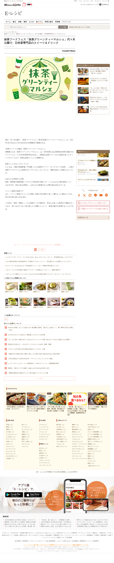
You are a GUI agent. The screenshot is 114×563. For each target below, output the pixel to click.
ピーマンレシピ (10, 449)
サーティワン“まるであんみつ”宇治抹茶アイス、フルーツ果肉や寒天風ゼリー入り (32, 266)
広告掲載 (75, 541)
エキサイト (105, 4)
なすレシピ (9, 444)
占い (92, 1)
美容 (109, 535)
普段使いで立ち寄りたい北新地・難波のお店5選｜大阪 (22, 522)
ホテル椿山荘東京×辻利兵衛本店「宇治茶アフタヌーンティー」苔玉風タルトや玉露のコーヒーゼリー (39, 261)
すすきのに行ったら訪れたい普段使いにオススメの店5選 (26, 335)
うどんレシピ (60, 444)
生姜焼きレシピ (61, 429)
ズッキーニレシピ (44, 434)
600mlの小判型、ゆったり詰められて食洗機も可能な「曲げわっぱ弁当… (99, 71)
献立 (14, 22)
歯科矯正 (104, 535)
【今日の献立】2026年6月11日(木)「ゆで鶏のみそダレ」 (59, 522)
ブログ (88, 533)
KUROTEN (14, 533)
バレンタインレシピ (45, 465)
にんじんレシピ (10, 451)
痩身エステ (60, 537)
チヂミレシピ (76, 451)
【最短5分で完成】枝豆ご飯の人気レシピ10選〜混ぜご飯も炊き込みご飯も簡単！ (34, 354)
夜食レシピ (91, 463)
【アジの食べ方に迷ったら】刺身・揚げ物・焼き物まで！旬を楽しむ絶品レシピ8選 (31, 526)
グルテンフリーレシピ (94, 451)
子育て (75, 1)
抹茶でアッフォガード (53, 303)
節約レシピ (91, 453)
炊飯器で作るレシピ (94, 439)
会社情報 (18, 541)
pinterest (106, 195)
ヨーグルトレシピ (27, 429)
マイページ (66, 22)
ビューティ (87, 1)
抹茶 (6, 319)
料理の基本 (49, 22)
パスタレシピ (76, 439)
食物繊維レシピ (92, 449)
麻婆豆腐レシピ (76, 429)
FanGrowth (39, 533)
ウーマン (68, 535)
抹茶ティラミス (25, 287)
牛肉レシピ (9, 424)
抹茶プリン (67, 303)
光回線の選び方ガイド (27, 533)
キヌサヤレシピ (43, 437)
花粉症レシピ (43, 453)
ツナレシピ (25, 446)
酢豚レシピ (75, 424)
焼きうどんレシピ (61, 446)
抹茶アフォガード (53, 287)
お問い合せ (66, 541)
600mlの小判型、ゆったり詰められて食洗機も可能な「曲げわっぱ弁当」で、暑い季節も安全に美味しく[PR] (41, 329)
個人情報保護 (50, 541)
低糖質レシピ (92, 444)
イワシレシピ (43, 432)
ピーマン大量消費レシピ (95, 434)
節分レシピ (42, 450)
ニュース (82, 535)
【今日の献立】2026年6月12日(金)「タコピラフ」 (20, 520)
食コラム (39, 22)
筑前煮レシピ (60, 434)
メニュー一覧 (105, 1)
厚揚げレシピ (26, 434)
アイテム (82, 533)
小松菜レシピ (10, 458)
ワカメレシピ (26, 444)
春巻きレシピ (76, 432)
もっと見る (39, 378)
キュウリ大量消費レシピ (95, 437)
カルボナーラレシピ (78, 446)
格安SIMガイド (7, 535)
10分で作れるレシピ (94, 427)
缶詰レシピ (91, 429)
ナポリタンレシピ (77, 441)
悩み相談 (49, 535)
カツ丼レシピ (60, 427)
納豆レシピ (25, 439)
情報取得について (85, 541)
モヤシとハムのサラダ (85, 180)
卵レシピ (24, 424)
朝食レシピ (91, 458)
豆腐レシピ (25, 432)
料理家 (57, 22)
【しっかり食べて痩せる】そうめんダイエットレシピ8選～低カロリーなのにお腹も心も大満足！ (39, 339)
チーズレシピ (26, 427)
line (95, 195)
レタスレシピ (43, 439)
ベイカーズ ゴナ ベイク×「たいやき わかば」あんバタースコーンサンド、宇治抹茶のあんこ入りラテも (39, 257)
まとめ (31, 22)
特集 (20, 22)
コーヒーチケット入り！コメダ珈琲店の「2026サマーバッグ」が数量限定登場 (33, 363)
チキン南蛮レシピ (61, 441)
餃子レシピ (75, 427)
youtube (101, 195)
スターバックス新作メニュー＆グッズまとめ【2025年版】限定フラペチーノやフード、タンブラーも (38, 274)
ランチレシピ (92, 461)
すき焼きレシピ (61, 437)
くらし (80, 1)
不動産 (97, 535)
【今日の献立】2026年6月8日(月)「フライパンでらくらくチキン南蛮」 (31, 358)
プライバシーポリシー (37, 541)
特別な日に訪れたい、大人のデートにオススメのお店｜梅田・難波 (29, 344)
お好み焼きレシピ (61, 439)
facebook (79, 195)
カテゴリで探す (85, 27)
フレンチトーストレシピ (79, 458)
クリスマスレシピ (44, 463)
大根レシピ (9, 441)
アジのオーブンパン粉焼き (86, 161)
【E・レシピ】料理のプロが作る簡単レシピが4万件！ (57, 472)
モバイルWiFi (33, 535)
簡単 (25, 22)
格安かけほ (23, 535)
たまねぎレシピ (10, 437)
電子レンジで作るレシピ (95, 441)
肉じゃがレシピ (61, 432)
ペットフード (46, 537)
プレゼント (98, 1)
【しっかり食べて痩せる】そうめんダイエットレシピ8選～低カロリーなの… (99, 90)
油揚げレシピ (26, 437)
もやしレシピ (10, 446)
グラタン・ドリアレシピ (79, 444)
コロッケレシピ (76, 456)
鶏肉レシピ (9, 429)
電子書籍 (69, 537)
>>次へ (42, 249)
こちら (80, 549)
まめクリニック (49, 533)
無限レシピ (91, 456)
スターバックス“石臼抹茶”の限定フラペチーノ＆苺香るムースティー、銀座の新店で (33, 270)
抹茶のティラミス (39, 303)
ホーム (8, 22)
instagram (90, 195)
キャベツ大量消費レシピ (95, 432)
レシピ (75, 535)
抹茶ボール (39, 287)
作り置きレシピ (92, 424)
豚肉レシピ (9, 427)
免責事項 (96, 541)
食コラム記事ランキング (12, 323)
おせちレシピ (43, 448)
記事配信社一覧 (83, 217)
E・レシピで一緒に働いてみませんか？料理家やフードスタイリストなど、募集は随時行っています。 (57, 545)
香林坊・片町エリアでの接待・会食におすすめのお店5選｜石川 (28, 368)
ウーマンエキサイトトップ (89, 4)
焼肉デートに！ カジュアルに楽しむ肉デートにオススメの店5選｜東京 (64, 524)
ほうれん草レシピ (11, 456)
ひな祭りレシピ (43, 455)
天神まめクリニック (62, 533)
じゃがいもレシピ (11, 434)
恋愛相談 (56, 535)
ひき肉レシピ (10, 432)
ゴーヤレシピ (43, 424)
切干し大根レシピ (27, 441)
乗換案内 (90, 535)
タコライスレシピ (77, 453)
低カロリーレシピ (93, 446)
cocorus (42, 535)
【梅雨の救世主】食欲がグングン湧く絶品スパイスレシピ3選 (28, 373)
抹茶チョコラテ (11, 287)
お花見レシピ (43, 458)
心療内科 (74, 533)
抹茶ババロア (67, 287)
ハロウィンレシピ (44, 460)
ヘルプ (59, 541)
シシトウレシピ (43, 427)
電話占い (95, 533)
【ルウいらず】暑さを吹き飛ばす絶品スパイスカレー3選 (26, 349)
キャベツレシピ (10, 439)
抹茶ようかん (25, 303)
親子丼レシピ (60, 424)
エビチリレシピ (76, 434)
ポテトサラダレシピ (78, 449)
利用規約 (25, 541)
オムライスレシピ (77, 437)
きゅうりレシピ (10, 453)
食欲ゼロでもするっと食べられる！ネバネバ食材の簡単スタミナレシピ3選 (28, 524)
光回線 (16, 535)
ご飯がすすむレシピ (94, 466)
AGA (53, 537)
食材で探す (74, 27)
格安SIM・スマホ (105, 533)
